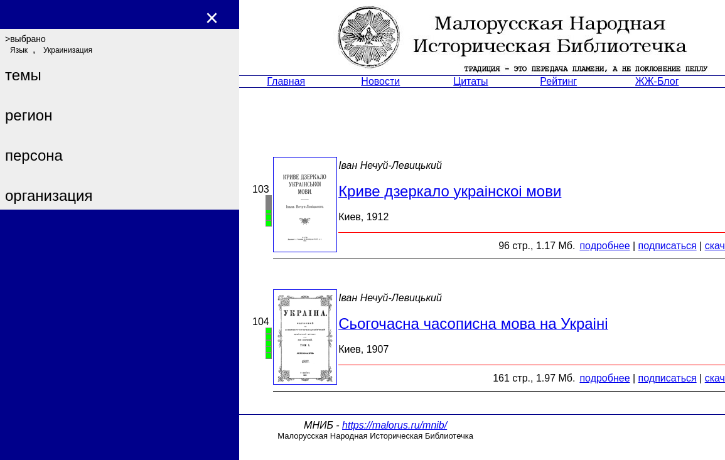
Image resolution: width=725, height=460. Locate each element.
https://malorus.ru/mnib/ (394, 425)
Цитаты (470, 81)
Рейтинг (558, 81)
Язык (19, 50)
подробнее (604, 245)
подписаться (667, 245)
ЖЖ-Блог (657, 81)
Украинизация (67, 50)
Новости (380, 81)
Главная (286, 81)
